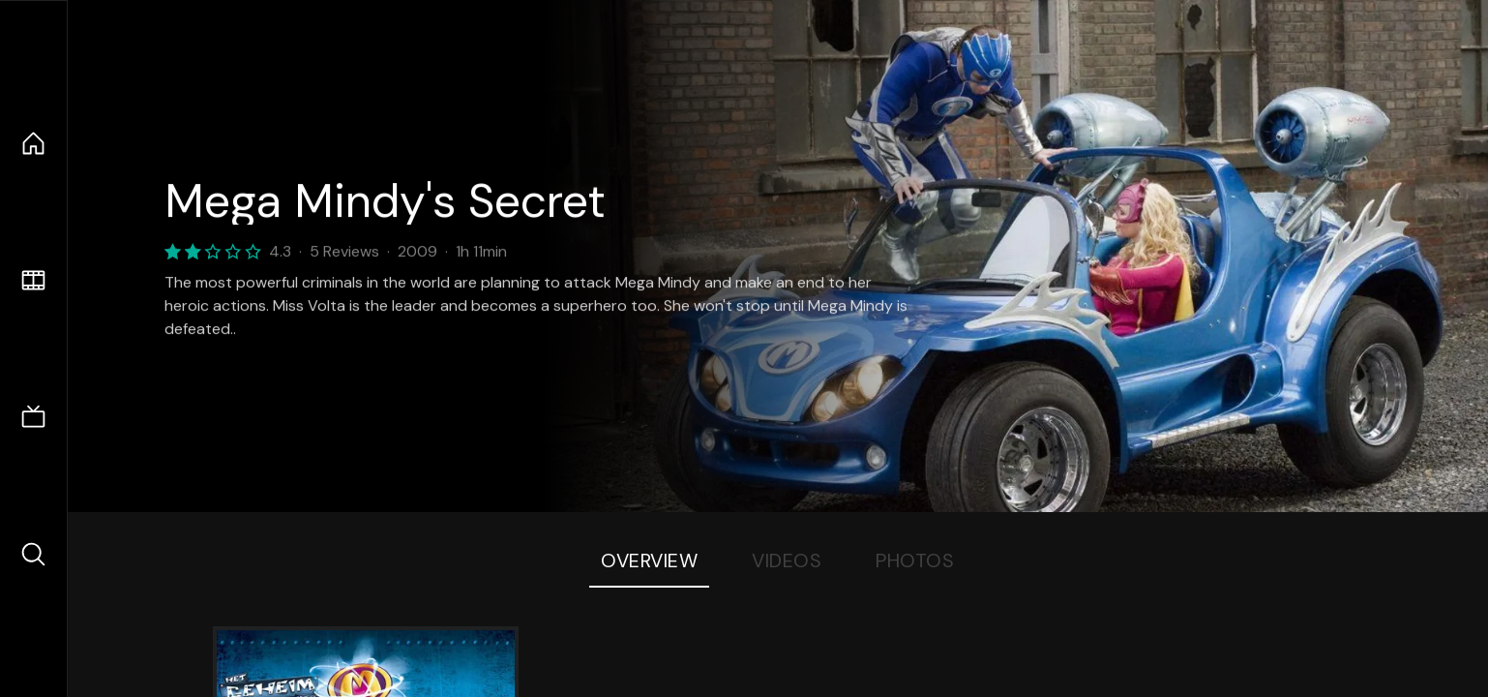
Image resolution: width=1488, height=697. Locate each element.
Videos (786, 560)
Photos (915, 560)
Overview (649, 560)
